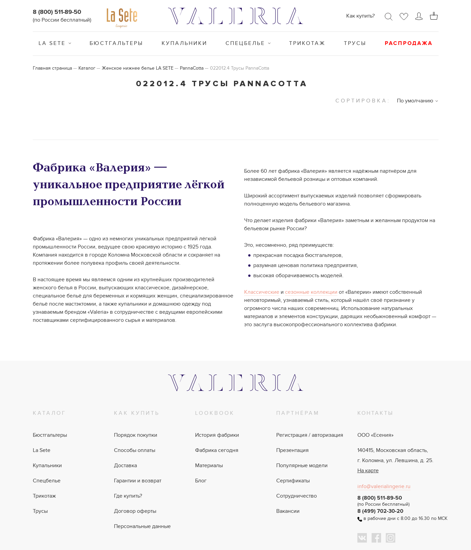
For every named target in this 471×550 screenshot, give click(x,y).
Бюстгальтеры (116, 43)
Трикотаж (307, 43)
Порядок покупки (135, 435)
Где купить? (128, 496)
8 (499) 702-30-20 (380, 511)
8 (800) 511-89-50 (57, 12)
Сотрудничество (296, 496)
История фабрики (217, 435)
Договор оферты (135, 511)
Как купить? (360, 16)
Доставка (125, 465)
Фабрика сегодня (216, 450)
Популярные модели (302, 465)
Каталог (86, 68)
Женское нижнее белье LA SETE (137, 68)
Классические (261, 292)
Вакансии (288, 511)
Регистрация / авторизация (309, 435)
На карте (368, 470)
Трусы (355, 43)
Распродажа (409, 43)
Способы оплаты (134, 450)
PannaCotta (192, 68)
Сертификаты (293, 480)
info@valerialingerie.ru (383, 486)
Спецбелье (245, 43)
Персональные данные (142, 526)
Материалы (209, 465)
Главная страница (52, 68)
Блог (201, 480)
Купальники (184, 43)
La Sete (52, 43)
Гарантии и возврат (137, 480)
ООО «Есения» (375, 435)
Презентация (292, 450)
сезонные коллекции (311, 292)
